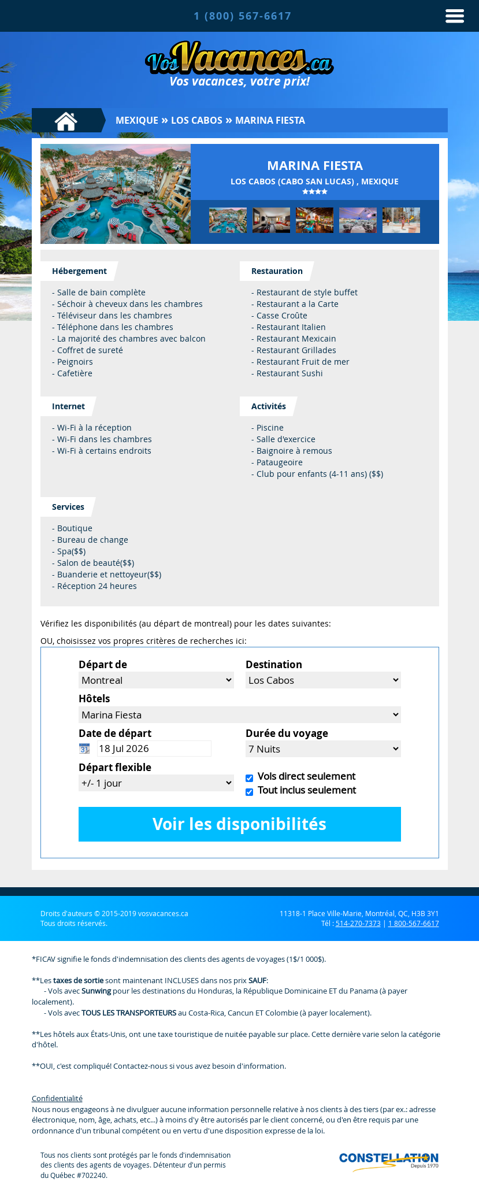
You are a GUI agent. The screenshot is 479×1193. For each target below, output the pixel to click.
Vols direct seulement (304, 776)
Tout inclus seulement (304, 789)
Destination (274, 664)
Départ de (103, 664)
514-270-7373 (358, 923)
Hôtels (94, 698)
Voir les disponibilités (239, 824)
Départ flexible (115, 767)
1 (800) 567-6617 (243, 16)
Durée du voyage (287, 733)
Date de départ (115, 733)
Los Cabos (196, 120)
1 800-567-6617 (413, 923)
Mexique (137, 120)
